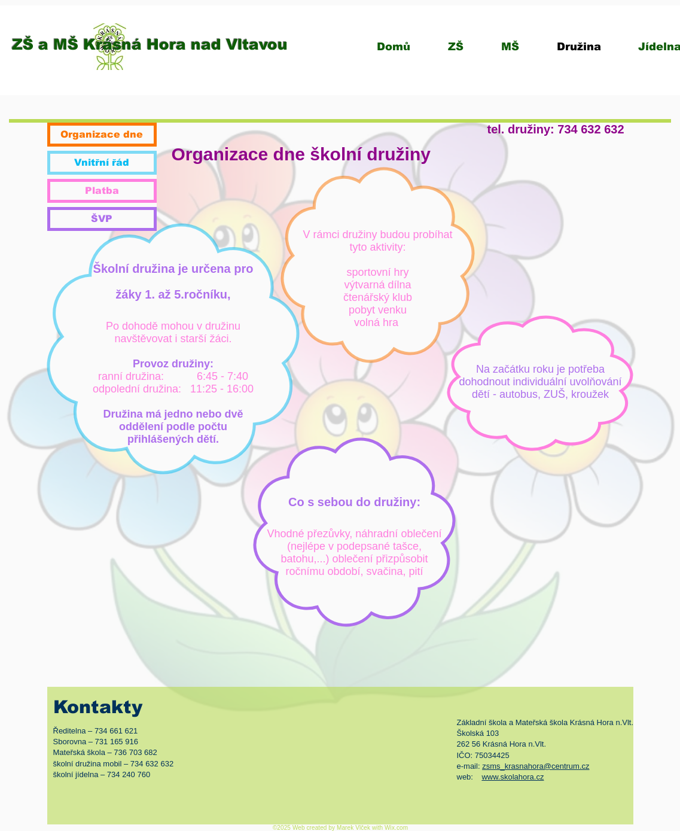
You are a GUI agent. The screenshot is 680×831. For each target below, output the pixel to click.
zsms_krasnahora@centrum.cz (535, 766)
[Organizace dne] (102, 135)
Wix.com (396, 827)
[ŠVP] (102, 219)
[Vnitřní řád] (102, 163)
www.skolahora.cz (512, 776)
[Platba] (102, 191)
